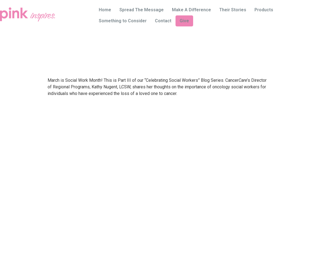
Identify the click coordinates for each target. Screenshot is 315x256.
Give (184, 20)
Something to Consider (123, 20)
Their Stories (232, 9)
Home (105, 9)
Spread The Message (141, 9)
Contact (163, 20)
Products (263, 9)
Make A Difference (191, 9)
